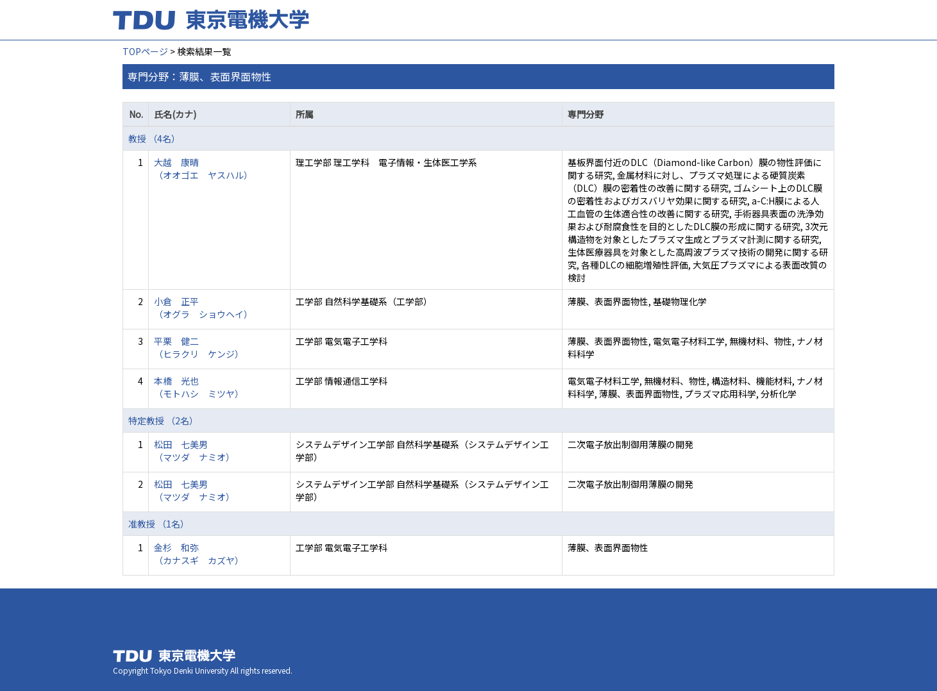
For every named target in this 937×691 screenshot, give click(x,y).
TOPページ (145, 51)
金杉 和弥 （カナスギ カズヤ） (199, 554)
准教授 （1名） (158, 523)
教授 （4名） (154, 138)
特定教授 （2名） (163, 420)
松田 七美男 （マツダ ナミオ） (194, 450)
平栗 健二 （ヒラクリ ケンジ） (199, 347)
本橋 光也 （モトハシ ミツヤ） (199, 387)
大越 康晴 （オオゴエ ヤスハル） (203, 168)
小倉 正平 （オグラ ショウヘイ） (203, 308)
